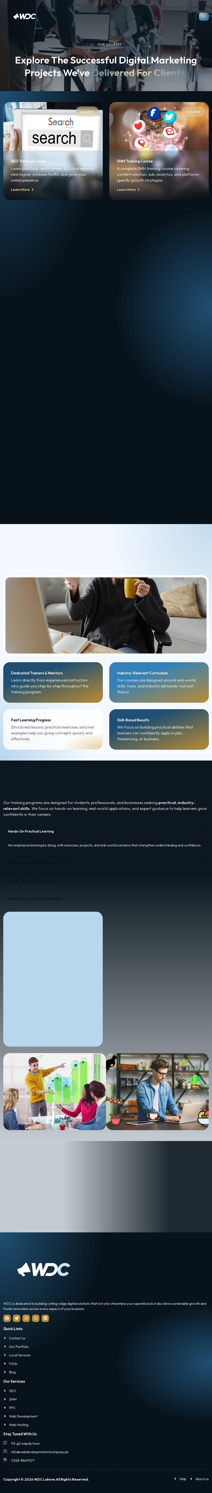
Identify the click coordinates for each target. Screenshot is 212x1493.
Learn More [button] (23, 192)
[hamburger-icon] (204, 17)
